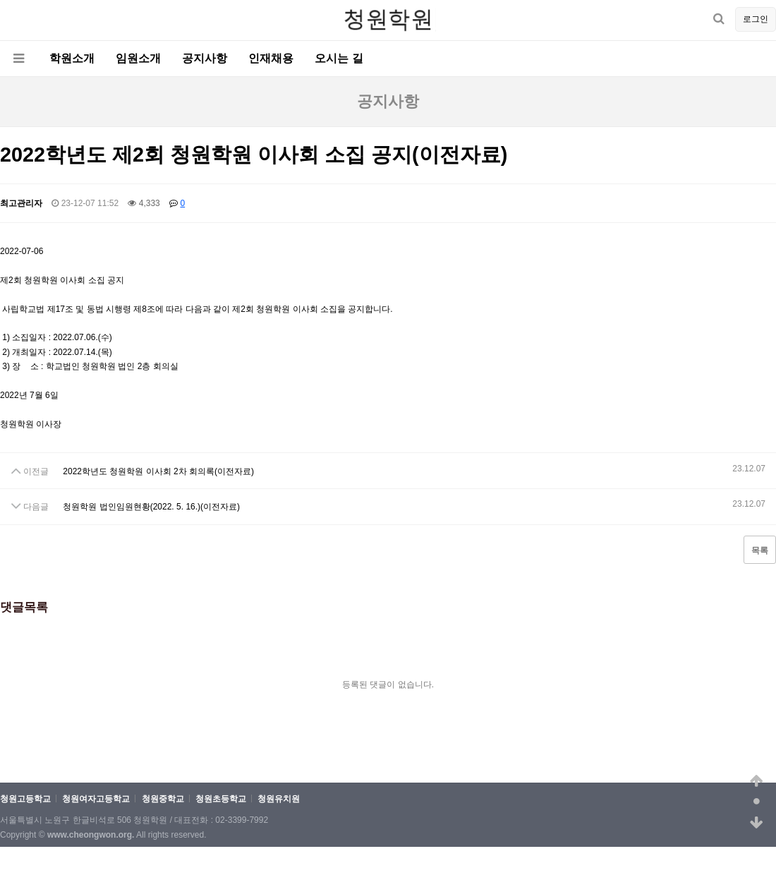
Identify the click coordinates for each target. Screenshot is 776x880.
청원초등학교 (220, 799)
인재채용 (270, 58)
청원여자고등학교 (96, 799)
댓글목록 (24, 607)
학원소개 (72, 58)
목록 (759, 550)
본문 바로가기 (0, 0)
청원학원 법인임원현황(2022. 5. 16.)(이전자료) (151, 507)
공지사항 (204, 58)
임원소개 (138, 58)
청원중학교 (163, 799)
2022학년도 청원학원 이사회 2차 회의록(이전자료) (158, 471)
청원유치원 (278, 799)
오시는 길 (339, 58)
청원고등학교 (25, 799)
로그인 (755, 19)
